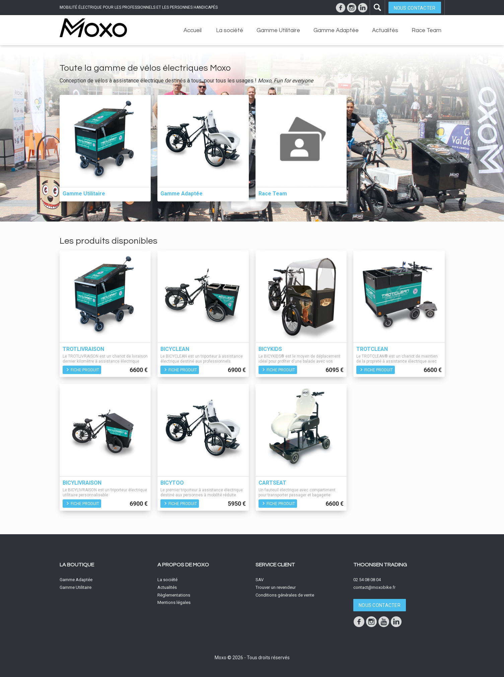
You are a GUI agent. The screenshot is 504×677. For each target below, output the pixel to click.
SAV (260, 579)
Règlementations (173, 595)
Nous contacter (415, 8)
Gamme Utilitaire (278, 30)
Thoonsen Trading (380, 564)
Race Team (426, 30)
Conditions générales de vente (285, 595)
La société (229, 30)
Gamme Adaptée (336, 30)
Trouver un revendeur (276, 587)
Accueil (193, 30)
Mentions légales (174, 602)
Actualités (385, 30)
